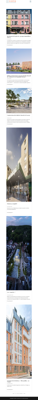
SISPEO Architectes (17, 398)
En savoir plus (10, 84)
